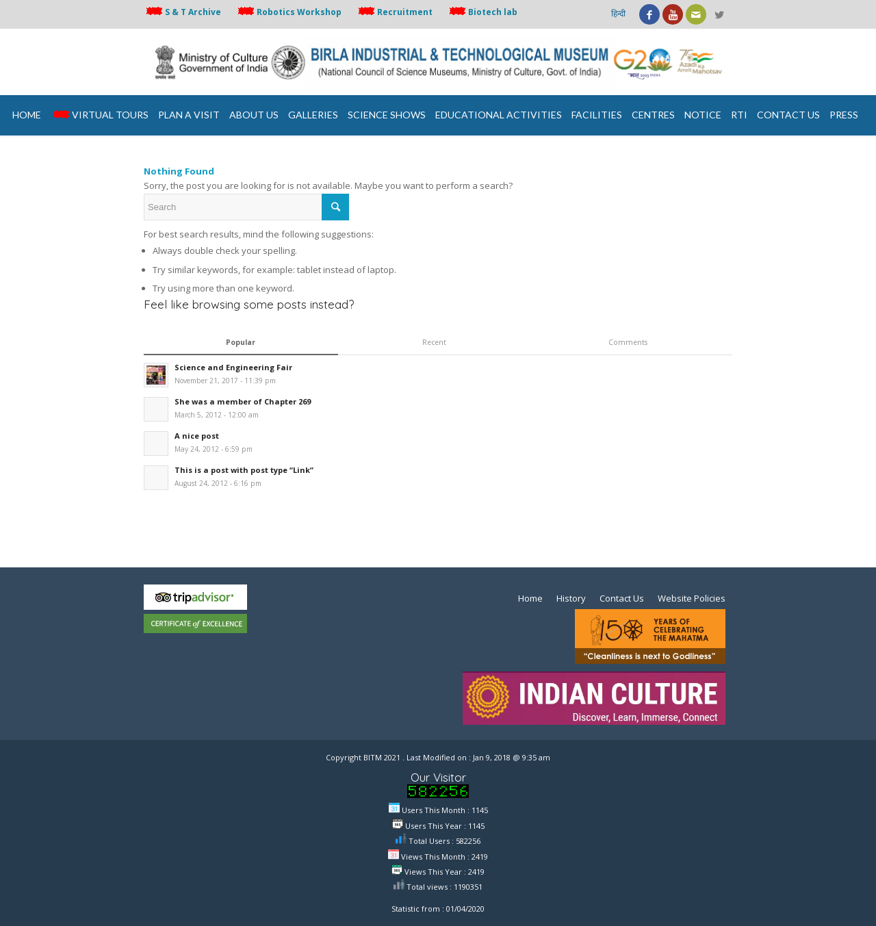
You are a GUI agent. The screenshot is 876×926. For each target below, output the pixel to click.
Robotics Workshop (288, 12)
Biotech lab (482, 12)
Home (530, 598)
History (571, 598)
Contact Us (622, 598)
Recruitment (394, 12)
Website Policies (691, 598)
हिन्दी (618, 13)
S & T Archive (182, 12)
